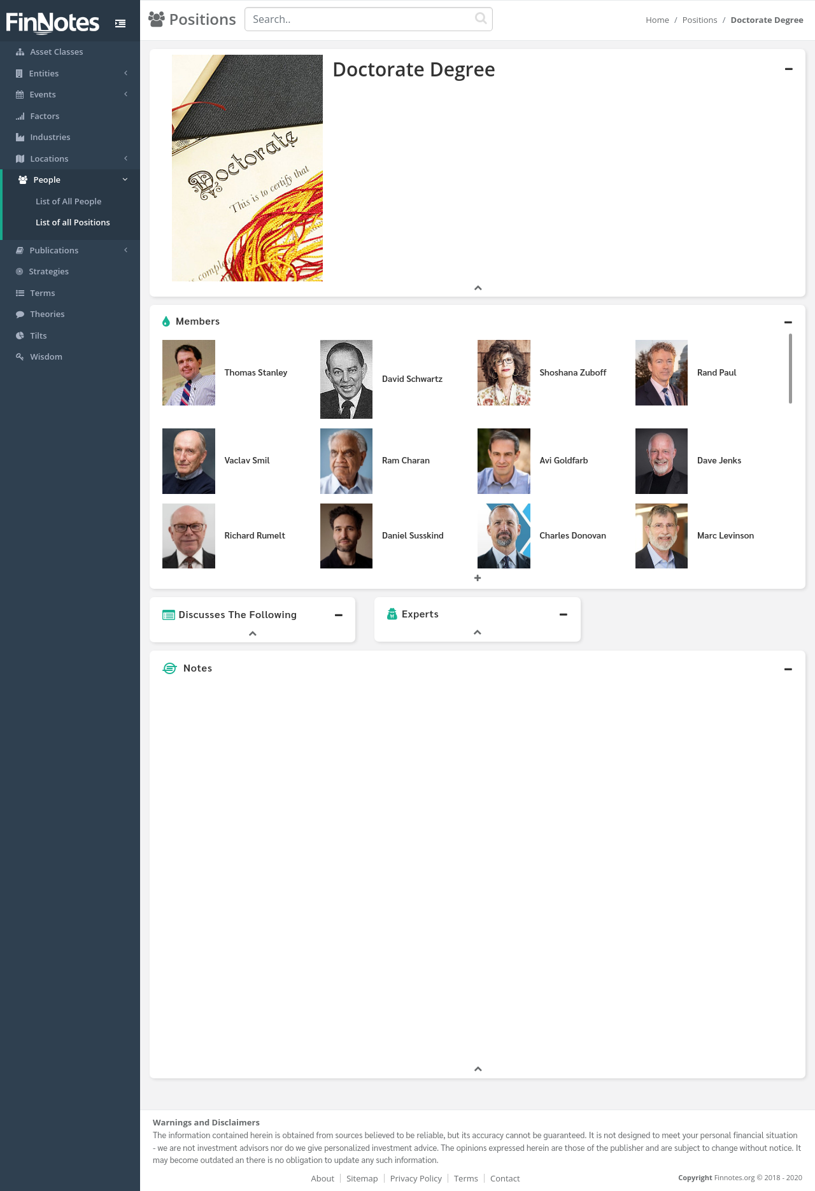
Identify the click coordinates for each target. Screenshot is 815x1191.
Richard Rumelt (255, 534)
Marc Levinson (725, 534)
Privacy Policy (416, 1178)
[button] (477, 321)
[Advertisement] (721, 871)
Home (657, 19)
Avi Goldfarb (564, 459)
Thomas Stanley (256, 371)
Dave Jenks (719, 459)
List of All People (68, 201)
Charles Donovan (573, 534)
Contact (505, 1178)
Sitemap (362, 1178)
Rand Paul (717, 371)
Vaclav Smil (247, 459)
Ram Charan (406, 459)
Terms (466, 1178)
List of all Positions (73, 222)
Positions (700, 19)
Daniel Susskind (413, 534)
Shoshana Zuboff (573, 371)
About (323, 1178)
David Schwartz (412, 378)
